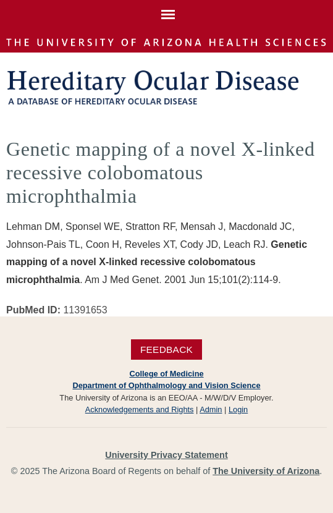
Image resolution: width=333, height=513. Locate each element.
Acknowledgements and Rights (139, 409)
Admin (211, 409)
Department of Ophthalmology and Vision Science (166, 385)
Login (238, 409)
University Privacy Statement (166, 455)
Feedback (166, 349)
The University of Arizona (266, 471)
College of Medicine (166, 373)
